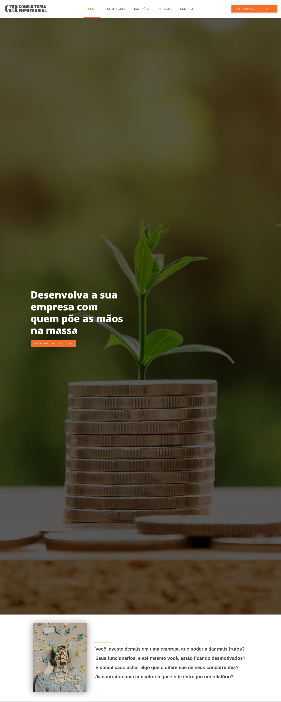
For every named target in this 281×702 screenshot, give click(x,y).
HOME (92, 8)
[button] (254, 9)
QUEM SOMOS (115, 8)
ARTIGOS (165, 8)
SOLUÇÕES (141, 8)
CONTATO (186, 8)
